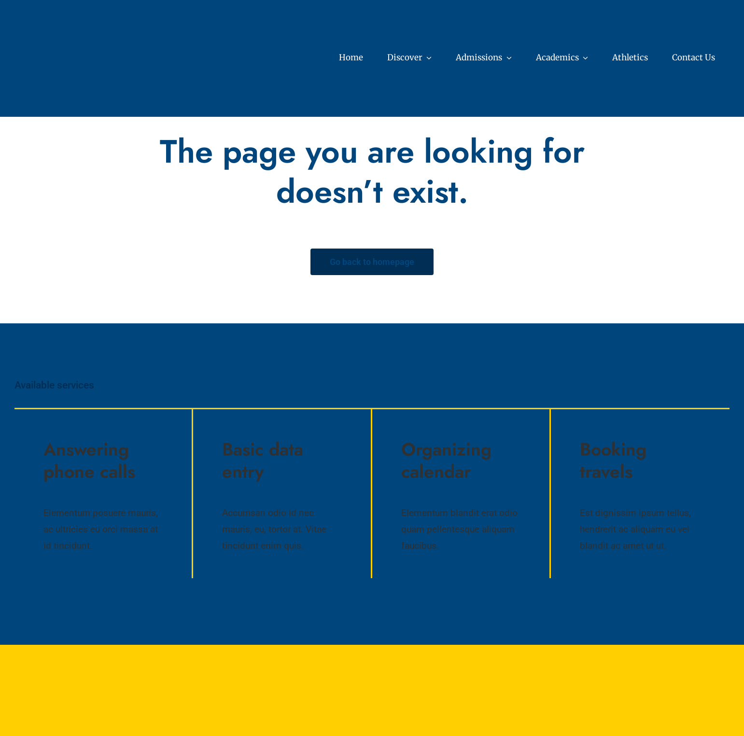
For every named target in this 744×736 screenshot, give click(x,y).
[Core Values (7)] (89, 19)
